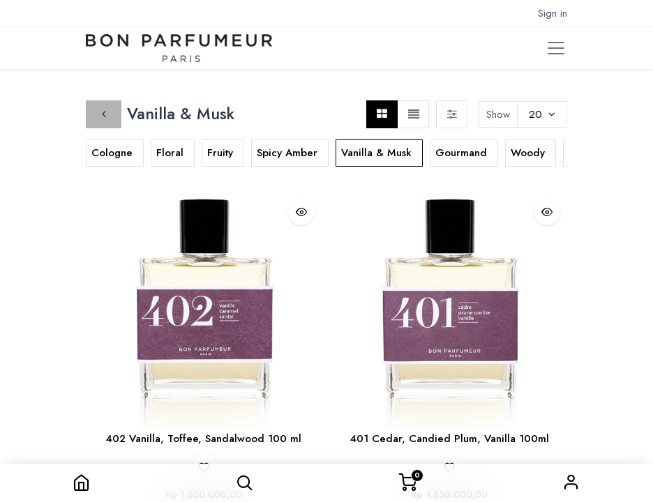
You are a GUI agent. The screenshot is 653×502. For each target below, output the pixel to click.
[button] (244, 483)
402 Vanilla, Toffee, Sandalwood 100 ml (203, 438)
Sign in (571, 483)
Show (498, 114)
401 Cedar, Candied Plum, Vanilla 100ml (449, 438)
